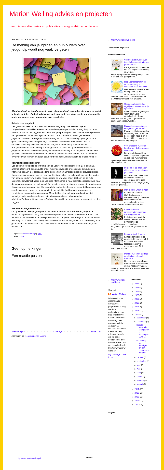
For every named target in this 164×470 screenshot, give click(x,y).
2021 (137, 291)
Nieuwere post (18, 331)
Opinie (21, 236)
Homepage (57, 331)
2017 (137, 307)
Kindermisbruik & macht (134, 234)
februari (140, 380)
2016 (137, 311)
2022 (137, 287)
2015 (137, 314)
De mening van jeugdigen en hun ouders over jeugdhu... (142, 346)
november (141, 322)
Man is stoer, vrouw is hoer (136, 190)
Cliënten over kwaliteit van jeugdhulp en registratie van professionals (136, 62)
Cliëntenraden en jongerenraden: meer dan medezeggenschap (135, 212)
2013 (137, 393)
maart (139, 376)
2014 (137, 389)
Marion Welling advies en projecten (61, 13)
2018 (137, 303)
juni (138, 365)
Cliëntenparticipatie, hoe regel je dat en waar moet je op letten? (136, 106)
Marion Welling (119, 294)
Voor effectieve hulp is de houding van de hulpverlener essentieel (136, 148)
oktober (140, 357)
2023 (137, 284)
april (139, 373)
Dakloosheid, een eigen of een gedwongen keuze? (135, 127)
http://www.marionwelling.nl (123, 40)
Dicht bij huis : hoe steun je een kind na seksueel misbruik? (136, 256)
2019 (137, 299)
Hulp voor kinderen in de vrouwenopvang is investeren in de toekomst (135, 84)
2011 (137, 400)
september (142, 361)
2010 (137, 404)
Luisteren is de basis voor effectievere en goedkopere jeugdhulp (136, 170)
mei (139, 369)
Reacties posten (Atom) (35, 336)
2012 (137, 397)
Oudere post (95, 331)
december (141, 318)
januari (140, 384)
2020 (137, 295)
